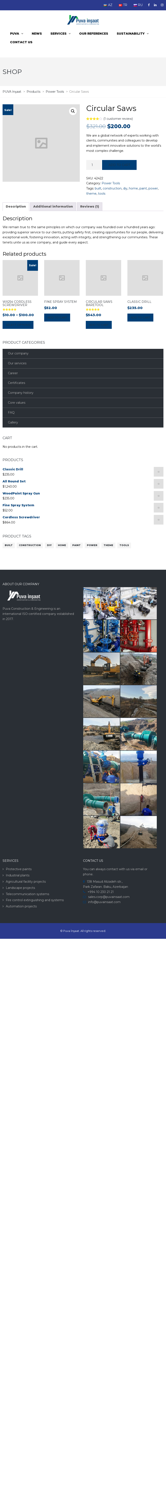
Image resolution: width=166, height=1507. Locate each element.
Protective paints (19, 869)
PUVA (14, 33)
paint (143, 188)
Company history (20, 393)
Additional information (53, 206)
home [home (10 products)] (62, 545)
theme (91, 193)
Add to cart (119, 165)
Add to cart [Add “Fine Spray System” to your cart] (57, 317)
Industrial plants (17, 875)
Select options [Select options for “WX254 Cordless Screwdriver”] (18, 324)
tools (101, 193)
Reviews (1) (89, 206)
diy (125, 188)
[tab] (16, 206)
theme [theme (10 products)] (108, 545)
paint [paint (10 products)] (76, 545)
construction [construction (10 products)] (30, 545)
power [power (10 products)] (92, 545)
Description (16, 206)
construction (112, 188)
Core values (16, 403)
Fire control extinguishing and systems (35, 900)
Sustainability (131, 33)
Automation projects (21, 906)
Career (13, 373)
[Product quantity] (93, 165)
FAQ (11, 412)
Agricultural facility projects (26, 882)
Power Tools (111, 183)
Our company (18, 353)
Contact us (21, 42)
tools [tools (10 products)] (124, 545)
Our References (93, 33)
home (133, 188)
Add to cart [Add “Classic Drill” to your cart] (140, 317)
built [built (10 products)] (9, 545)
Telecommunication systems (27, 894)
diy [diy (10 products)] (49, 545)
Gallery (13, 422)
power (153, 188)
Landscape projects (20, 888)
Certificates (16, 383)
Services (58, 33)
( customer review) (118, 119)
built (98, 188)
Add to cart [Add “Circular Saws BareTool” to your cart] (99, 324)
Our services (17, 363)
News (37, 33)
